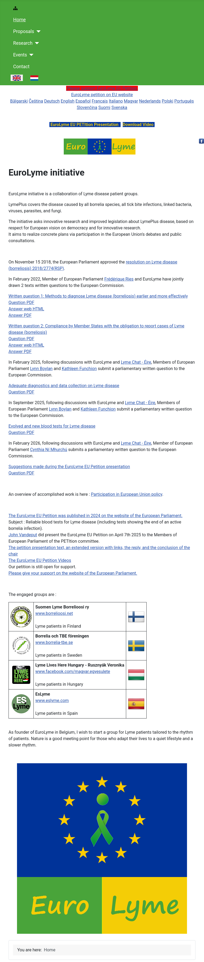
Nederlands (150, 101)
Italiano (116, 101)
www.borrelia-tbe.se (54, 642)
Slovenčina (87, 107)
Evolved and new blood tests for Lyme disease (51, 426)
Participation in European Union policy (126, 494)
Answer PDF (20, 315)
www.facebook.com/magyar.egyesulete (72, 671)
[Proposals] (37, 31)
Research (23, 43)
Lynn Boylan (41, 368)
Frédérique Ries (119, 279)
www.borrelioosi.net (54, 613)
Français (100, 101)
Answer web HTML (26, 308)
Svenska (119, 107)
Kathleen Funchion (79, 368)
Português (184, 101)
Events (20, 55)
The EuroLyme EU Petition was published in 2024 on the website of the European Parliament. (95, 515)
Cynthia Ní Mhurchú (48, 449)
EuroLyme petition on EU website (102, 94)
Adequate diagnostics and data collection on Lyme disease (63, 385)
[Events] (30, 55)
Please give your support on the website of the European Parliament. (72, 573)
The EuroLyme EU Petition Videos (39, 560)
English (68, 101)
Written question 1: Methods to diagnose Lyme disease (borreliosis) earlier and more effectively (98, 296)
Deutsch (52, 101)
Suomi (104, 107)
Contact (21, 66)
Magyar (131, 101)
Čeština (36, 101)
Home (19, 19)
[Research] (35, 43)
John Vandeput (22, 534)
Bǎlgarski (19, 101)
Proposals (23, 31)
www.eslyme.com (52, 700)
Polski (167, 101)
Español (83, 101)
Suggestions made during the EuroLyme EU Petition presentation (69, 466)
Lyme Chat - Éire (136, 362)
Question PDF (21, 302)
